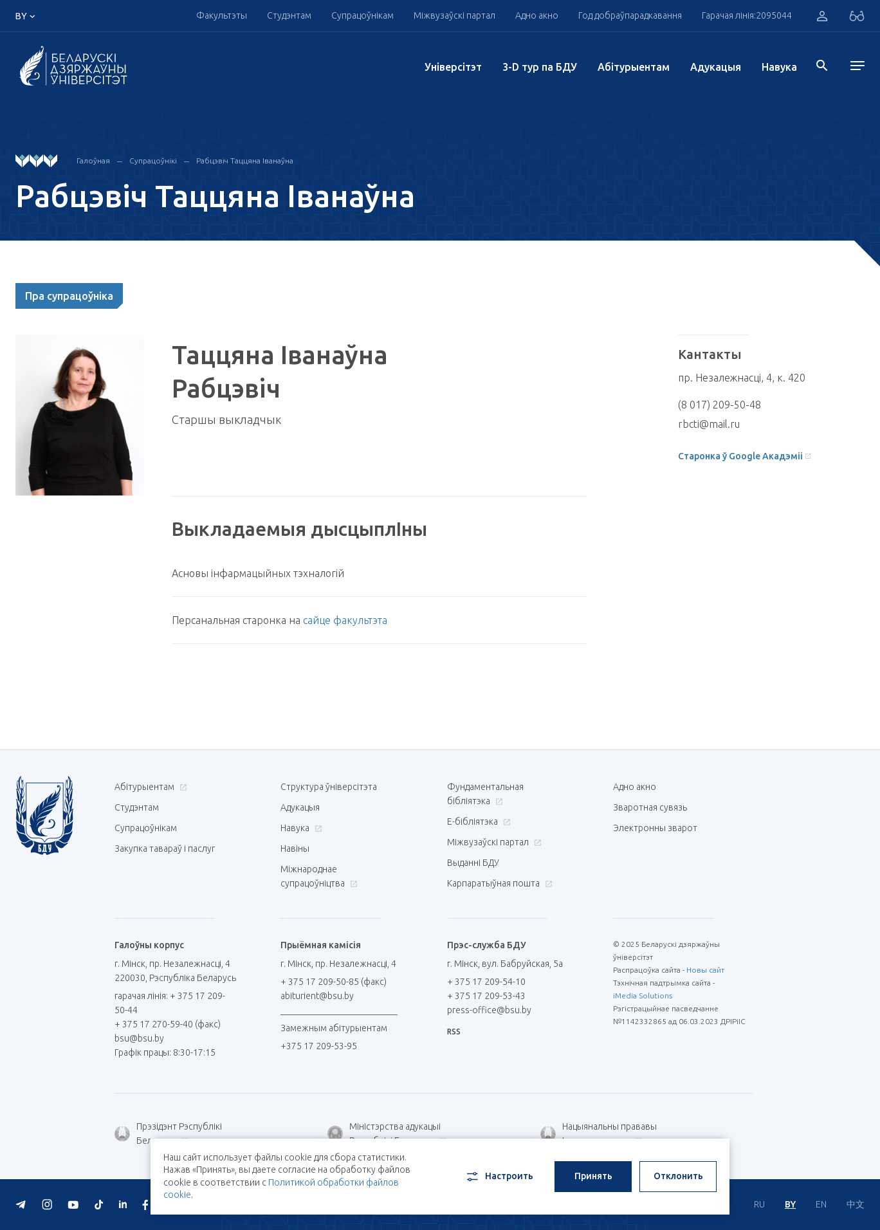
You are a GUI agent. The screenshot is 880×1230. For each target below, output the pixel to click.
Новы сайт (705, 970)
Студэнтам (289, 15)
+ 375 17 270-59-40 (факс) (168, 1024)
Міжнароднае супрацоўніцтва (319, 876)
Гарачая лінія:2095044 (747, 15)
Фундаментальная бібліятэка (485, 794)
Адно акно (536, 15)
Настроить (498, 1176)
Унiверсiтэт (453, 67)
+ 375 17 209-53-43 (486, 996)
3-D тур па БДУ (539, 67)
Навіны (294, 848)
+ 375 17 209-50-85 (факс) (333, 982)
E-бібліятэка (477, 821)
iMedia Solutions (642, 995)
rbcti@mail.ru (709, 424)
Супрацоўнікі (153, 160)
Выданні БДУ (473, 863)
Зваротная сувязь (650, 807)
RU (759, 1204)
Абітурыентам (634, 67)
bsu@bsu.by (139, 1038)
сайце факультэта (345, 620)
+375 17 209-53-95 (318, 1046)
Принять (593, 1176)
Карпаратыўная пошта (498, 883)
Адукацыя (715, 67)
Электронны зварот (655, 828)
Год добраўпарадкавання (630, 15)
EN (821, 1204)
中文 (856, 1204)
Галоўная (93, 160)
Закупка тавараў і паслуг (165, 848)
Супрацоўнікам (362, 15)
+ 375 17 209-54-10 (486, 982)
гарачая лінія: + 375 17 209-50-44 (170, 1003)
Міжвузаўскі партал (454, 15)
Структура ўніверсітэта (328, 787)
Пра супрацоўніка (69, 296)
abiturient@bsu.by (317, 996)
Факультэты (221, 15)
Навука (779, 67)
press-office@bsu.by (489, 1010)
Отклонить (678, 1176)
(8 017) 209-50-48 (719, 404)
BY (790, 1204)
